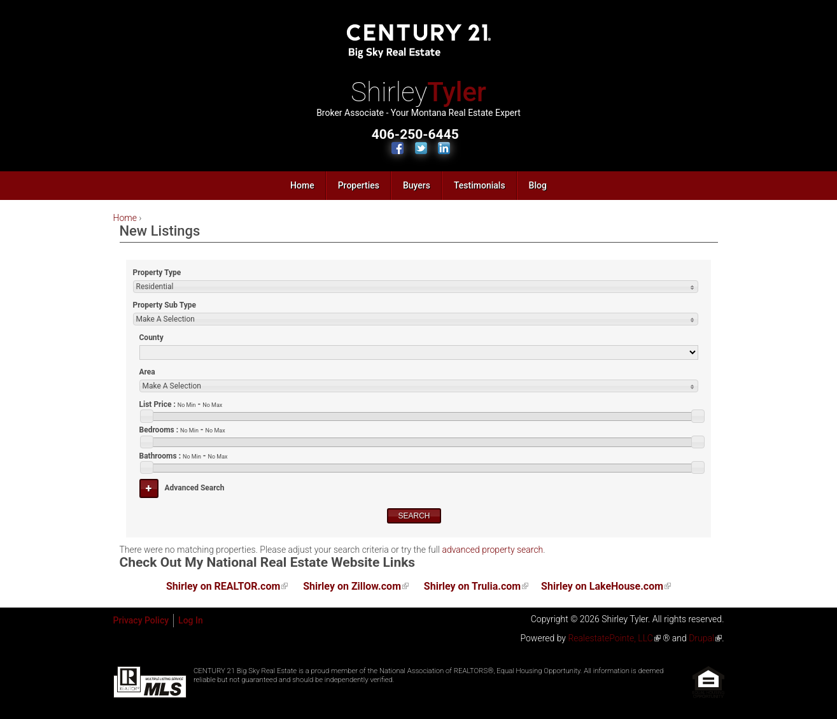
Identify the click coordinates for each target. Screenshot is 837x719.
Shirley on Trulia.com (472, 586)
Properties (358, 185)
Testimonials (479, 185)
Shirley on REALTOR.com (223, 586)
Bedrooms (182, 429)
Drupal (701, 638)
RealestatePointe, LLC (610, 638)
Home (302, 185)
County (151, 337)
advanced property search (492, 550)
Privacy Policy (141, 620)
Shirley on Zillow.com (352, 586)
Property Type (157, 272)
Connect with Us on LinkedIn (444, 148)
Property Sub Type (165, 305)
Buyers (416, 185)
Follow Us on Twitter (421, 148)
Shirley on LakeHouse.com (602, 586)
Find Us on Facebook (397, 148)
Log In (190, 620)
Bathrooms (183, 456)
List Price (181, 404)
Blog (538, 185)
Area (147, 371)
